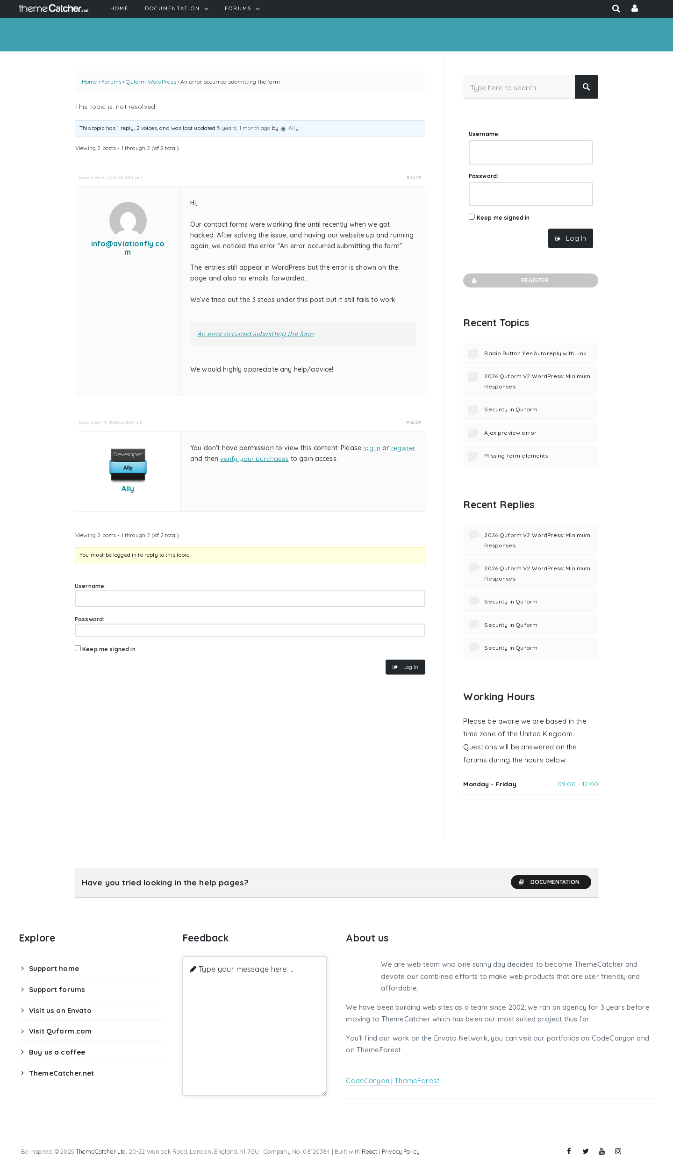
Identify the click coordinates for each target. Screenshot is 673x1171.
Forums (111, 81)
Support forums (57, 989)
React (370, 1151)
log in (371, 448)
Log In (410, 666)
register (403, 448)
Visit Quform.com (60, 1031)
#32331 (414, 177)
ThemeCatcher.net (61, 1073)
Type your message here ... (246, 969)
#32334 (414, 422)
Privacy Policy (401, 1151)
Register (509, 280)
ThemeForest (416, 1080)
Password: (89, 619)
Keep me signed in (109, 649)
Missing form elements (516, 455)
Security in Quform (510, 409)
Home (89, 81)
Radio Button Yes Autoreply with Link (535, 353)
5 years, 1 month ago (243, 127)
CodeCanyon (367, 1080)
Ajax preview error (510, 432)
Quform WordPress (151, 81)
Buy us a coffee (57, 1052)
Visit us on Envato (60, 1010)
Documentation (549, 882)
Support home (54, 968)
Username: (90, 585)
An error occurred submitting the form (255, 334)
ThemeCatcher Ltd (101, 1151)
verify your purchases (254, 458)
